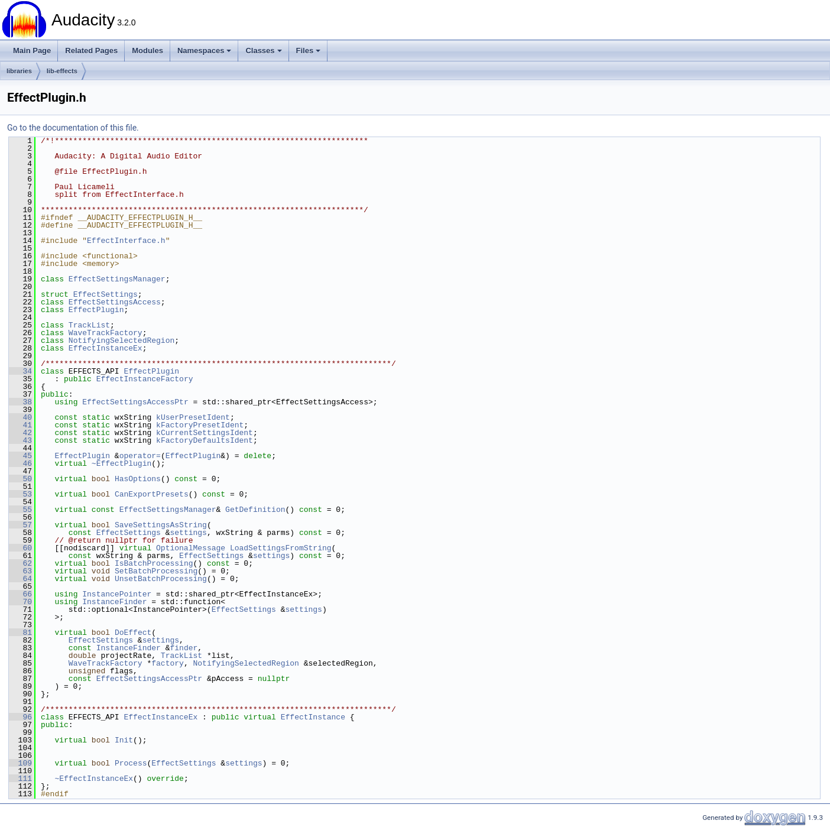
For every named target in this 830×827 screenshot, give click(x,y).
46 (20, 463)
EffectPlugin (96, 309)
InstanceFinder (114, 601)
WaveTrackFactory (105, 332)
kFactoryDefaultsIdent (204, 440)
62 (20, 563)
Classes (263, 50)
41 (20, 425)
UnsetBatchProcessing (161, 578)
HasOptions (138, 479)
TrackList (89, 325)
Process (131, 763)
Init (124, 740)
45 (20, 455)
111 (20, 778)
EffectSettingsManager (117, 279)
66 (20, 594)
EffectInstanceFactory (144, 379)
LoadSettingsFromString (281, 548)
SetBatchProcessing (156, 571)
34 (20, 371)
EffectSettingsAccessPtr (135, 402)
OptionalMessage (190, 548)
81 (20, 632)
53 (20, 494)
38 (20, 402)
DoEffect (133, 632)
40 (20, 417)
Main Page (32, 50)
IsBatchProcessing (154, 563)
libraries (19, 70)
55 (20, 509)
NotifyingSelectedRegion (121, 340)
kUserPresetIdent (193, 417)
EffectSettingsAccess (115, 302)
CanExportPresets (152, 494)
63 (20, 571)
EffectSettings (105, 294)
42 (20, 432)
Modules (147, 50)
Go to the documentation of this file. (73, 127)
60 (20, 548)
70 (20, 601)
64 (20, 578)
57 (20, 525)
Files (308, 50)
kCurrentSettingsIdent (204, 432)
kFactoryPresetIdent (200, 425)
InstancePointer (116, 594)
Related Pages (91, 50)
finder (183, 648)
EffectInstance (313, 717)
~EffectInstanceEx (93, 778)
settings (188, 532)
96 (20, 717)
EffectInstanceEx (105, 348)
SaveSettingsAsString (161, 525)
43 (20, 440)
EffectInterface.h (126, 240)
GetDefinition (255, 509)
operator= (140, 455)
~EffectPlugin (121, 463)
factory (167, 663)
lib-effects (62, 70)
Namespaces (204, 50)
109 (20, 763)
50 (20, 479)
